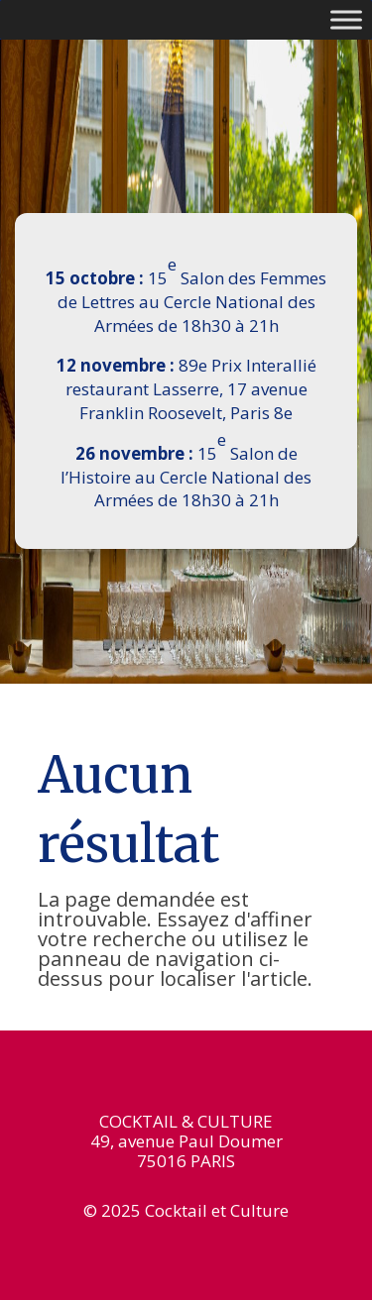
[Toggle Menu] (346, 19)
